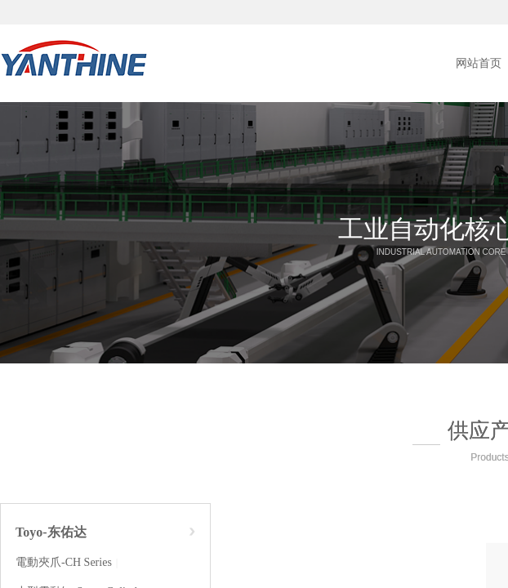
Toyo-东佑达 (51, 532)
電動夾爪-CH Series (64, 562)
